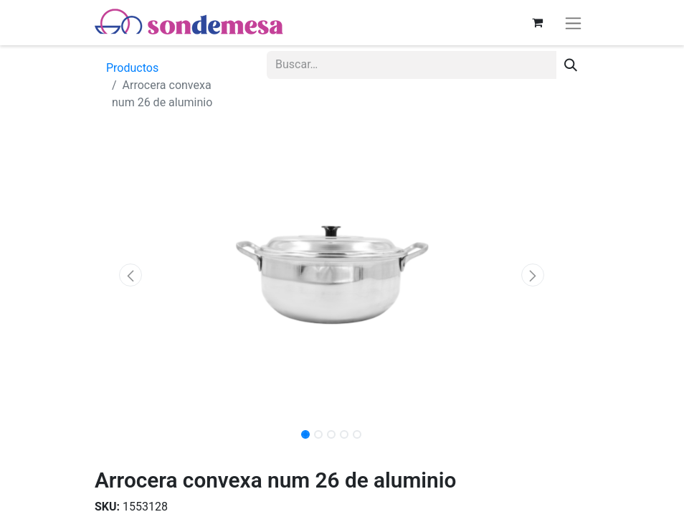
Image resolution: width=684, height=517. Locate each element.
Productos (132, 68)
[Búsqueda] (570, 65)
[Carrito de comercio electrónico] (537, 22)
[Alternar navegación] (573, 22)
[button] (130, 275)
